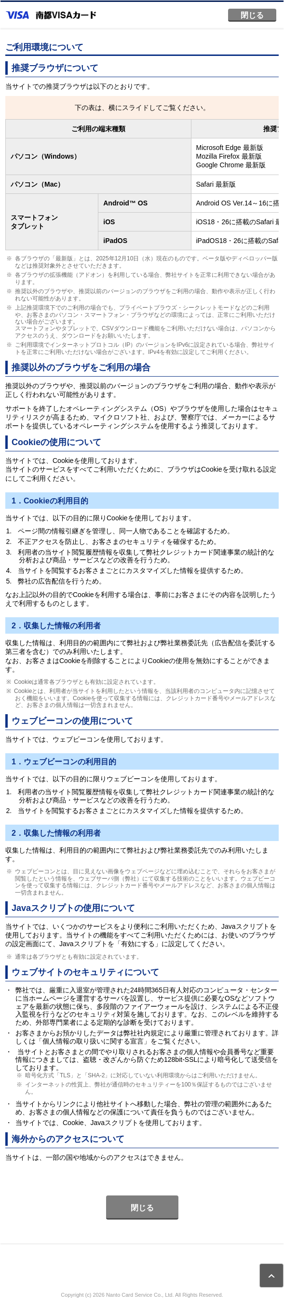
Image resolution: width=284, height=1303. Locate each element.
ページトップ (271, 1275)
